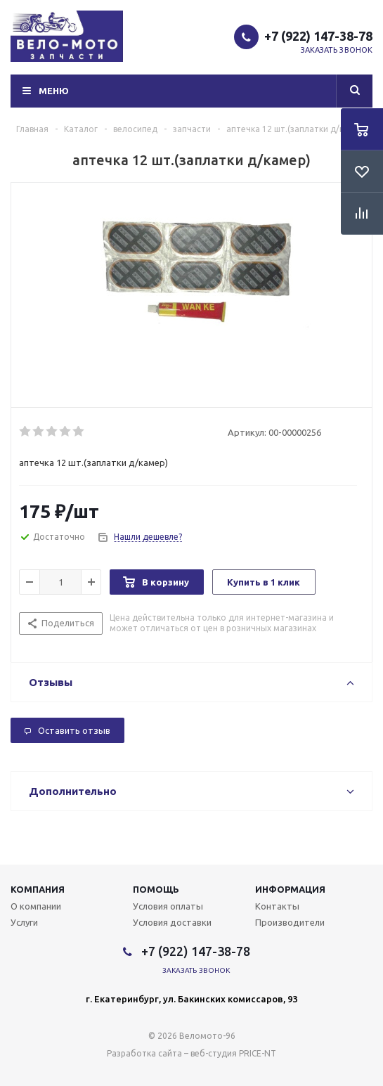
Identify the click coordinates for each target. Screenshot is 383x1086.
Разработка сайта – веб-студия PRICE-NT (191, 1053)
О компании (36, 906)
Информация (290, 889)
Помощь (156, 889)
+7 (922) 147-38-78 (318, 36)
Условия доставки (172, 922)
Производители (290, 922)
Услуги (24, 922)
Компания (38, 889)
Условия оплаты (168, 906)
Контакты (277, 906)
